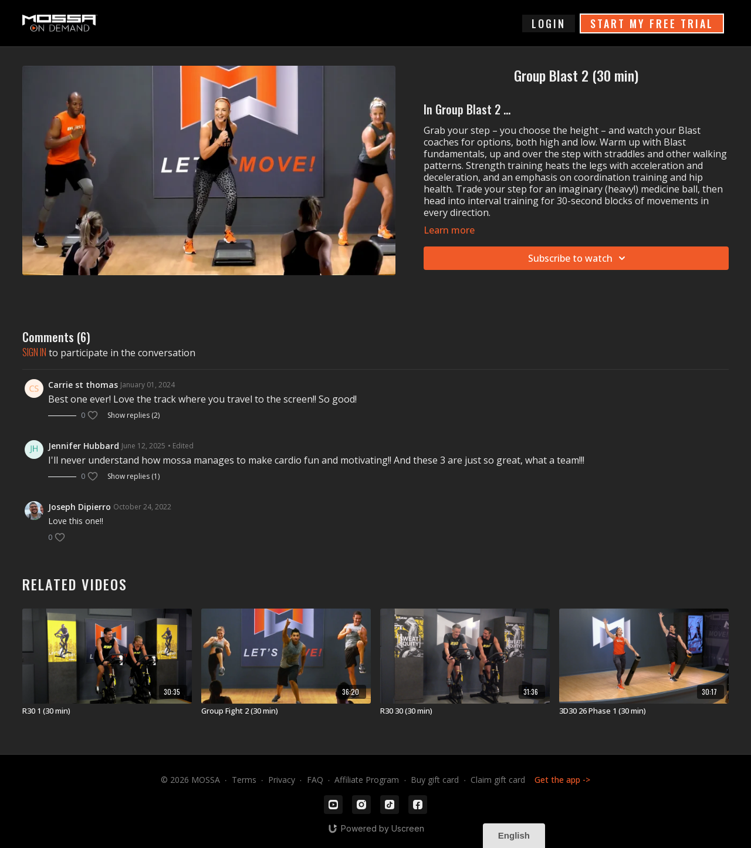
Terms (244, 779)
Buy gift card (435, 779)
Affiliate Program (366, 779)
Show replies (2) (133, 415)
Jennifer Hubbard (83, 445)
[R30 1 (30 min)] (107, 711)
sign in (34, 352)
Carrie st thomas (83, 384)
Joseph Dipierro (79, 506)
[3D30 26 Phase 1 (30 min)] (644, 711)
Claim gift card (498, 779)
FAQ (315, 779)
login (549, 23)
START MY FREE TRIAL (651, 23)
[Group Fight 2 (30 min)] (286, 711)
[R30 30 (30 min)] (465, 711)
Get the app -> (562, 779)
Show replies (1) (133, 476)
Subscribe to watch (578, 258)
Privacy (281, 779)
